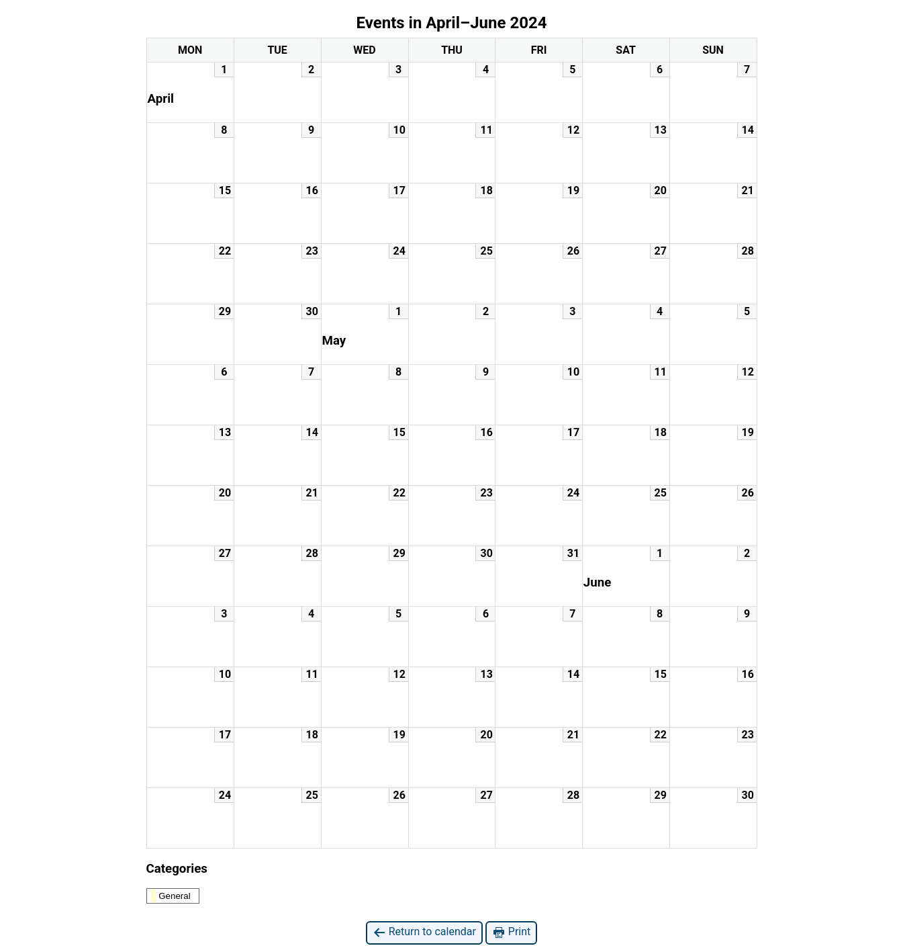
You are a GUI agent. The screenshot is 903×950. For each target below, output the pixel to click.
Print (511, 932)
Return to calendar (424, 932)
